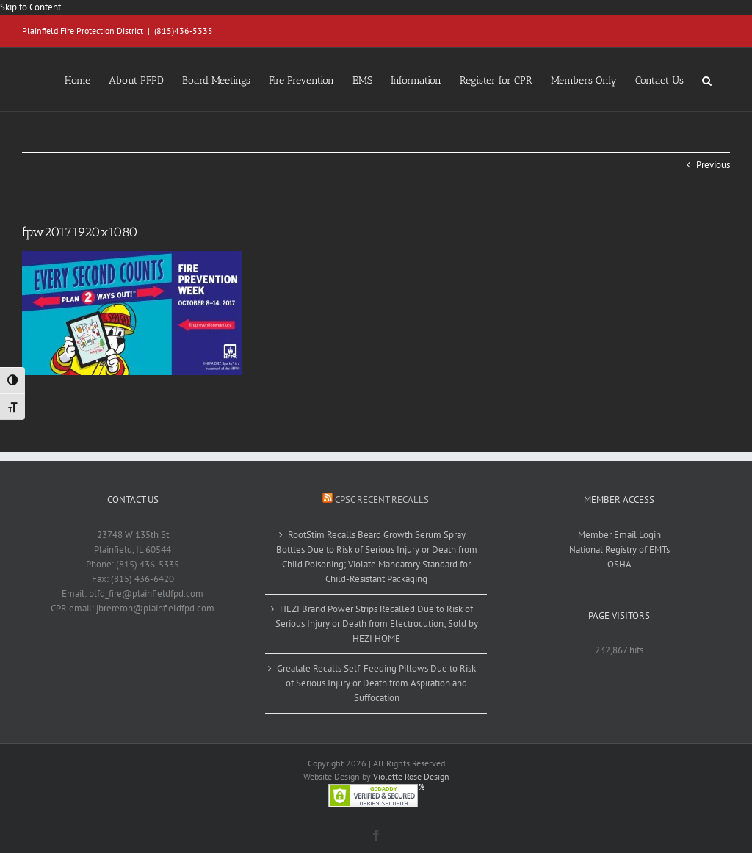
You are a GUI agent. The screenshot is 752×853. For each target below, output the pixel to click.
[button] (707, 79)
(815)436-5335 (183, 30)
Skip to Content (30, 7)
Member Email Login (619, 535)
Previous (713, 165)
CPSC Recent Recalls (382, 499)
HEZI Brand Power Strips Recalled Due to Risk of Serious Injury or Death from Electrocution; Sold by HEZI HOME (376, 624)
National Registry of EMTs (619, 549)
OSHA (619, 564)
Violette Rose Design (411, 776)
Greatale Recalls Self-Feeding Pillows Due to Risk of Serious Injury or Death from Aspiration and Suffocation (376, 683)
